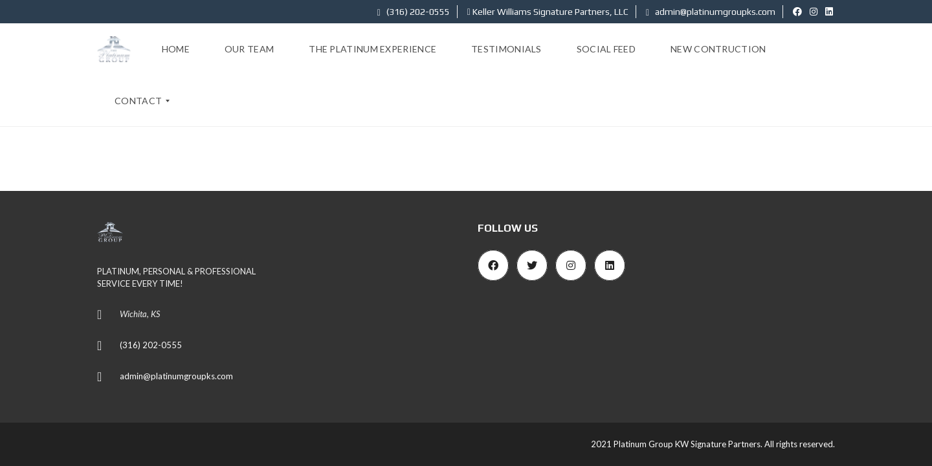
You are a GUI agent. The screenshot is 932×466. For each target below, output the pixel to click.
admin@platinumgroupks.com (710, 11)
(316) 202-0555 (413, 11)
